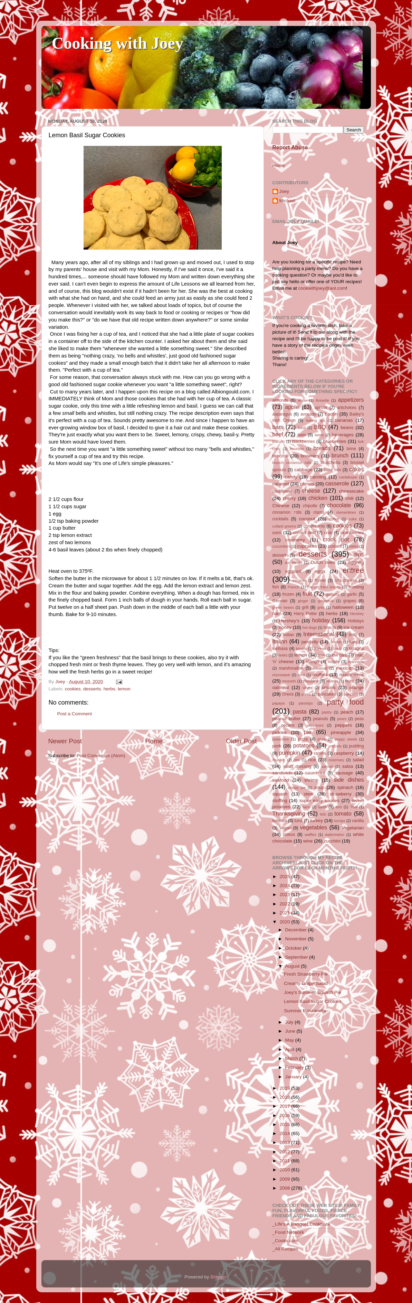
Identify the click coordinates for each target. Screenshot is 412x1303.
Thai (353, 807)
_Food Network (288, 1232)
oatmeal (280, 687)
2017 (285, 1106)
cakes (356, 469)
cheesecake (351, 491)
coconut (307, 518)
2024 (285, 885)
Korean (320, 648)
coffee (334, 519)
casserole (337, 483)
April (290, 1049)
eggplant (293, 571)
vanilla (358, 820)
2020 (285, 921)
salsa (347, 766)
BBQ (320, 427)
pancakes (327, 694)
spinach (345, 787)
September (297, 957)
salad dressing (297, 766)
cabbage (303, 469)
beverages (343, 434)
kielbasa (280, 648)
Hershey (357, 614)
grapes (349, 600)
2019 (285, 1088)
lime (321, 655)
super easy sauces (319, 800)
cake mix (332, 469)
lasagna (356, 648)
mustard (310, 681)
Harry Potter (305, 613)
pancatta (351, 694)
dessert (279, 555)
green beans (283, 607)
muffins (320, 674)
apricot (321, 407)
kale (353, 642)
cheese (311, 490)
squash (280, 794)
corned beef (304, 532)
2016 (285, 1115)
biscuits (278, 441)
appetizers (351, 400)
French (293, 587)
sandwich (282, 772)
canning (318, 477)
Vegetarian (353, 827)
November (296, 938)
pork (276, 745)
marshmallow (291, 668)
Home (154, 741)
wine (308, 841)
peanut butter (286, 718)
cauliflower (282, 491)
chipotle (310, 505)
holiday (321, 620)
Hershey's (289, 620)
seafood (280, 780)
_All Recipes (285, 1248)
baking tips (315, 420)
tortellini (279, 820)
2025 (285, 876)
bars (278, 427)
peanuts (320, 718)
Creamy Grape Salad (306, 983)
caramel (280, 483)
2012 (285, 1151)
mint (301, 675)
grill (305, 607)
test (339, 807)
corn (276, 532)
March (292, 1058)
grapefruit (326, 601)
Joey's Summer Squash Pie (312, 992)
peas (359, 718)
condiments (314, 526)
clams (318, 512)
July (290, 1022)
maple (333, 661)
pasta (300, 711)
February (295, 1067)
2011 (285, 1160)
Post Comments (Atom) (101, 755)
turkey (316, 820)
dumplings (293, 562)
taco (306, 807)
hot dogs (310, 627)
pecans (288, 725)
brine (351, 448)
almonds (280, 400)
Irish (353, 634)
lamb (338, 648)
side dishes (349, 779)
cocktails (280, 518)
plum (322, 739)
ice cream (354, 627)
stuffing (279, 800)
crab (328, 532)
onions (329, 687)
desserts (92, 688)
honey (285, 627)
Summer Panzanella (305, 1010)
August (293, 966)
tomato (343, 813)
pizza (303, 739)
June (291, 1031)
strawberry (341, 794)
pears (341, 719)
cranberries (352, 532)
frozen (288, 594)
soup (319, 787)
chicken (317, 498)
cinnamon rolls (287, 512)
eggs (320, 571)
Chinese (281, 505)
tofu (323, 814)
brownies (309, 455)
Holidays (356, 620)
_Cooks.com (285, 1240)
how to (330, 627)
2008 (285, 1188)
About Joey (285, 242)
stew (309, 794)
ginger (303, 601)
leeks (283, 655)
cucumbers (281, 546)
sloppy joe (297, 787)
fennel (320, 580)
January (294, 1076)
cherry (289, 498)
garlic (352, 594)
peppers (343, 725)
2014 (285, 1133)
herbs (109, 688)
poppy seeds (346, 739)
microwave (281, 675)
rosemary (336, 760)
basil (302, 428)
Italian (279, 641)
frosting (356, 586)
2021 (285, 912)
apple (292, 407)
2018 (285, 1097)
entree (353, 570)
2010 (285, 1169)
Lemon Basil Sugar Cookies (313, 1001)
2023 (285, 894)
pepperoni (315, 725)
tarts (322, 806)
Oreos (288, 694)
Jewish (336, 642)
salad (358, 759)
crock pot (336, 539)
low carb (339, 655)
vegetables (313, 827)
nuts (349, 680)
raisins (320, 753)
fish (275, 587)
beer (302, 434)
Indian (288, 634)
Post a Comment (74, 713)
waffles (310, 834)
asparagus (282, 414)
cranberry (295, 539)
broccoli (280, 455)
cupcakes (307, 546)
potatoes (304, 745)
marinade (356, 662)
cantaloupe (348, 477)
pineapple (341, 732)
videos (289, 834)
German (280, 600)
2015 (285, 1124)
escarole (300, 580)
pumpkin (289, 753)
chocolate (339, 505)
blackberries (303, 441)
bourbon (297, 449)
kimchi (301, 648)
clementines (346, 512)
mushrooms (351, 674)
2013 (285, 1142)
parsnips (306, 703)
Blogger (218, 1276)
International (318, 634)
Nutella (332, 681)
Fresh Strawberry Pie (306, 974)
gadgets (332, 594)
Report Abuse (290, 147)
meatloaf (320, 668)
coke (353, 519)
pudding (356, 746)
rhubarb (278, 760)
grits (320, 607)
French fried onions (324, 587)
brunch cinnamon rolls (292, 462)
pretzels (335, 746)
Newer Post (65, 741)
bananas (344, 420)
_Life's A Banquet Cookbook (301, 1224)
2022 (285, 903)
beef (278, 434)
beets (319, 435)
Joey (284, 191)
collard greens (284, 526)
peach (347, 712)
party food (345, 702)
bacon (331, 414)
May (290, 1040)
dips (359, 554)
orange (356, 687)
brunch (340, 455)
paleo (305, 694)
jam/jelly (309, 641)
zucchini (332, 841)
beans (347, 427)
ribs (296, 760)
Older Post (241, 741)
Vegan (285, 828)
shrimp (311, 780)
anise (302, 400)
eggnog (356, 562)
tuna (298, 820)
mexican (344, 668)
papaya (278, 703)
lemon (124, 688)
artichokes (346, 407)
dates (353, 546)
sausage (344, 772)
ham (276, 613)
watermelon (334, 834)
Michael (287, 200)
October (294, 948)
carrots (307, 483)
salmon (327, 766)
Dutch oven (322, 562)
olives (307, 688)
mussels (289, 681)
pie (308, 732)
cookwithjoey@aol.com (322, 288)
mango (312, 661)
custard (335, 546)
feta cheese (346, 580)
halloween (343, 607)
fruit (307, 593)
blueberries (334, 441)
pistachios (280, 739)
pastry (327, 712)
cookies (73, 688)
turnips (339, 821)
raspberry (344, 753)
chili (349, 498)
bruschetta (331, 462)
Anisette (322, 400)
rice (312, 759)
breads (321, 448)
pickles (279, 732)
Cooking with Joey (117, 43)
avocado (308, 414)
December (296, 929)
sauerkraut (315, 773)
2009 (285, 1179)
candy (291, 477)
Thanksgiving (288, 813)
